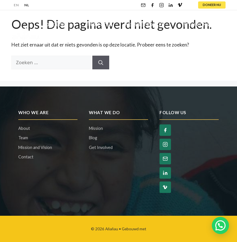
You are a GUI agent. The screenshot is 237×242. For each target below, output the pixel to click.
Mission (96, 128)
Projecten (100, 24)
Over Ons (63, 24)
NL (26, 5)
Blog (51, 41)
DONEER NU (212, 5)
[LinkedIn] (170, 5)
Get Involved (101, 147)
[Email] (143, 5)
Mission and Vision (35, 147)
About (24, 128)
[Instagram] (161, 5)
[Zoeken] (100, 62)
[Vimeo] (180, 5)
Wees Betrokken (151, 24)
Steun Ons (203, 24)
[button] (220, 225)
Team (23, 137)
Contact (80, 41)
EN (16, 5)
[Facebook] (152, 5)
